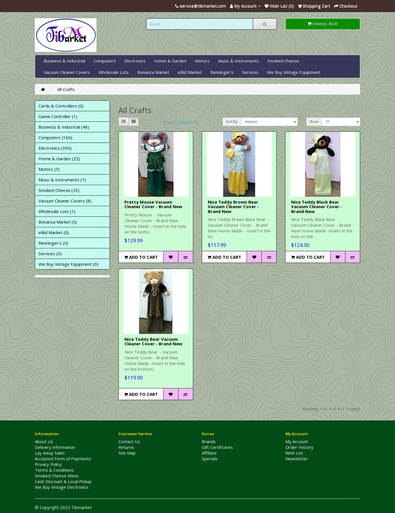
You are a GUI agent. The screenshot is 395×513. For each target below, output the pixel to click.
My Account (296, 441)
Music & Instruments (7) (62, 180)
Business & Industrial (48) (64, 127)
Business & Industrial (64, 61)
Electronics (135, 61)
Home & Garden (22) (59, 158)
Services (250, 72)
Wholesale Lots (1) (57, 211)
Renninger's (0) (53, 243)
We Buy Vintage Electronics (61, 487)
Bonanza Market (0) (58, 222)
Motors (202, 61)
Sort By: (232, 121)
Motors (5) (49, 169)
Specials (209, 458)
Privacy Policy (48, 464)
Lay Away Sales (50, 453)
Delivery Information (55, 447)
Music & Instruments (238, 61)
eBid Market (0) (54, 232)
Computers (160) (55, 137)
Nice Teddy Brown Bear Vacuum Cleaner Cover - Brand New (233, 206)
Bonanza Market (153, 72)
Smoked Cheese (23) (59, 190)
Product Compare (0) (181, 122)
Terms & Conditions (54, 470)
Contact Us (129, 441)
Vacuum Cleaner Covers (67, 72)
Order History (299, 447)
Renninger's (221, 72)
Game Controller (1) (58, 116)
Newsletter (296, 458)
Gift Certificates (217, 447)
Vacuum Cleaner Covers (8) (65, 201)
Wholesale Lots (113, 72)
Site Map (127, 453)
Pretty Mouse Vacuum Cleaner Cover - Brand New (153, 204)
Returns (126, 447)
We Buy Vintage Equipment (294, 72)
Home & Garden (170, 61)
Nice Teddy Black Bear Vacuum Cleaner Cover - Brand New (316, 206)
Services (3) (50, 253)
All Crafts (66, 89)
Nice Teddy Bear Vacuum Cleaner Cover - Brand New (153, 341)
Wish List (294, 453)
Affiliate (209, 453)
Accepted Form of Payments (63, 458)
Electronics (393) (55, 148)
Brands (209, 441)
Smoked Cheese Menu (56, 475)
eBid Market (190, 72)
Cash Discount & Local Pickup (63, 481)
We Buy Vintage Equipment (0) (68, 264)
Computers (105, 61)
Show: (314, 121)
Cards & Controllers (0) (61, 106)
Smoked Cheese (283, 61)
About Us (44, 441)
